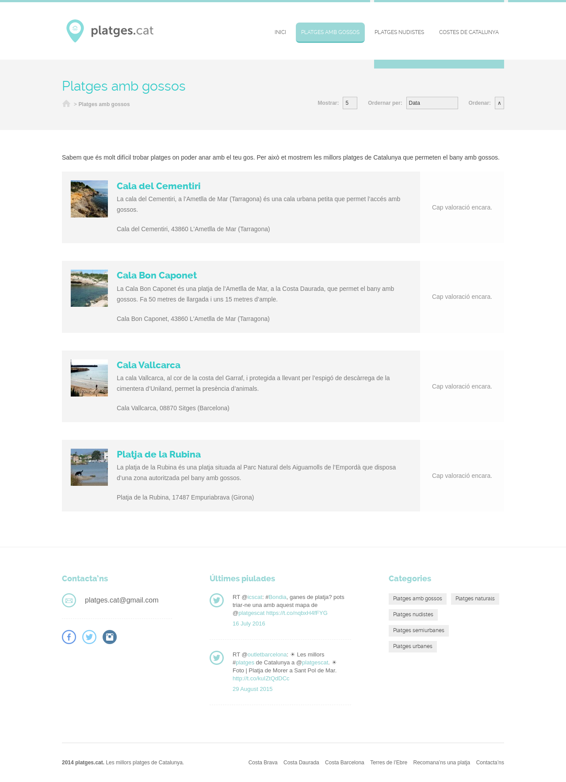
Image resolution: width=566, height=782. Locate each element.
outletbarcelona (267, 654)
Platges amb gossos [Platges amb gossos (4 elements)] (417, 598)
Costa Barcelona (344, 762)
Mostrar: (328, 103)
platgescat (251, 613)
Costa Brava (263, 762)
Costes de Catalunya (469, 32)
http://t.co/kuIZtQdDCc (261, 678)
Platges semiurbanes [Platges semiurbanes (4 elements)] (418, 630)
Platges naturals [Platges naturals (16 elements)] (475, 598)
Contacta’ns (490, 762)
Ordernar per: (385, 103)
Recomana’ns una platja (441, 762)
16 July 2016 (249, 623)
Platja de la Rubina (159, 454)
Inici (280, 32)
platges (245, 662)
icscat (255, 597)
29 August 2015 (252, 689)
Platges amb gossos (330, 32)
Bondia (277, 597)
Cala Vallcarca (148, 365)
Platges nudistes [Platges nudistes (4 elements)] (413, 614)
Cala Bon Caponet (157, 275)
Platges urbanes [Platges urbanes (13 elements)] (412, 646)
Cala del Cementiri (159, 186)
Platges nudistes (399, 32)
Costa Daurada (301, 762)
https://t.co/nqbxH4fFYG (297, 613)
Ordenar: (479, 103)
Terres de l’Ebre (388, 762)
